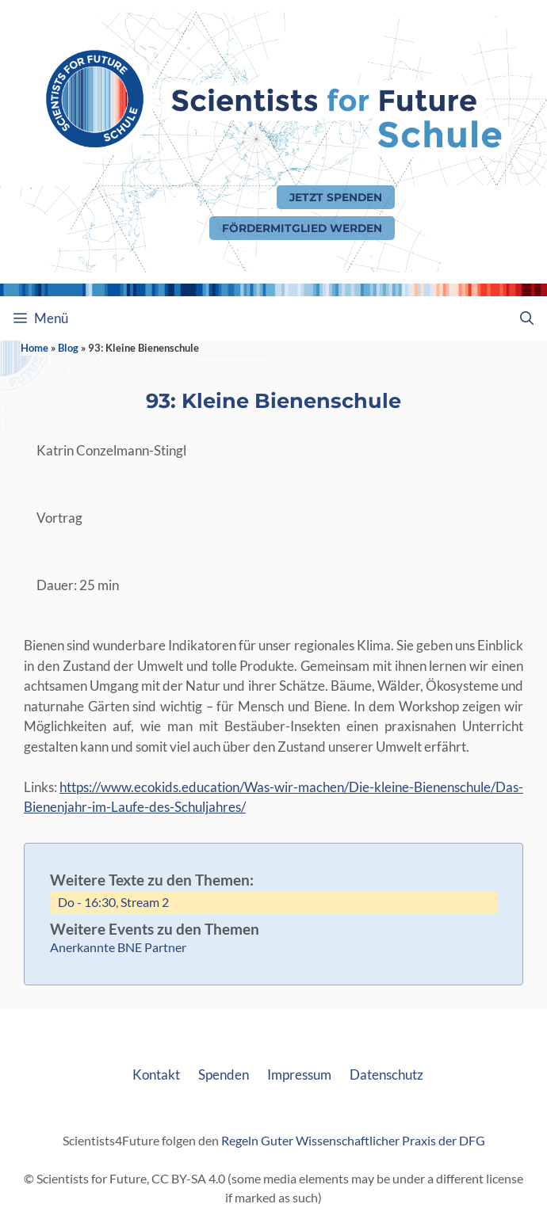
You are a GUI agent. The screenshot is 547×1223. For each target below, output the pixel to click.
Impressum (299, 1074)
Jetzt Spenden (335, 197)
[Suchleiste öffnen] (526, 318)
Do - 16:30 (87, 901)
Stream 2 (144, 901)
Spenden (223, 1074)
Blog (68, 347)
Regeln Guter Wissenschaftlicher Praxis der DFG (353, 1140)
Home (34, 347)
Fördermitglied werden (302, 228)
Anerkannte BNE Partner (118, 946)
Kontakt (156, 1074)
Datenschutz (386, 1074)
